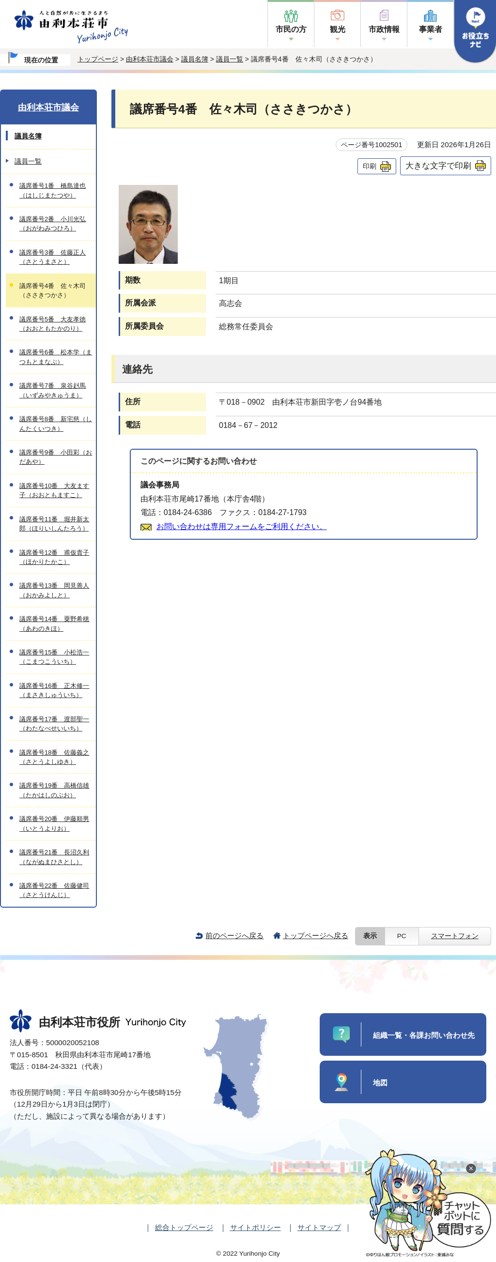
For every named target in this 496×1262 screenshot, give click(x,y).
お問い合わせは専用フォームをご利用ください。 (241, 526)
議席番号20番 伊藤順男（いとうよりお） (54, 823)
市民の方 (291, 29)
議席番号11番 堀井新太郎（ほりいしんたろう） (54, 524)
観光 (337, 29)
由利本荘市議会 (149, 59)
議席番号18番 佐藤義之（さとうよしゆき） (54, 757)
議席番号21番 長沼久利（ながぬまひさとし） (54, 857)
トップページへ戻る (315, 935)
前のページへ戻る (234, 935)
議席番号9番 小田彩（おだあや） (55, 457)
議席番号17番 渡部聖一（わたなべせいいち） (54, 723)
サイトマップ (319, 1227)
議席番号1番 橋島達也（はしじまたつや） (52, 190)
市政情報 (384, 29)
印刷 (369, 166)
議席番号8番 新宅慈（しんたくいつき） (55, 423)
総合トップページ (184, 1227)
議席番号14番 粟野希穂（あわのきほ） (54, 623)
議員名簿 (194, 59)
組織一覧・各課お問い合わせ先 (424, 1035)
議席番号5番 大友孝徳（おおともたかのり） (52, 324)
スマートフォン (455, 936)
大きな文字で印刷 (438, 165)
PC (401, 936)
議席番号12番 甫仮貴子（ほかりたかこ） (54, 557)
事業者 (430, 29)
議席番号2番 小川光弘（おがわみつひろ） (52, 223)
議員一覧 (229, 59)
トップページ (98, 59)
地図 (380, 1083)
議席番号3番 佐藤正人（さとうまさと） (52, 257)
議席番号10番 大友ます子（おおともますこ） (54, 490)
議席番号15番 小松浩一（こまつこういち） (54, 657)
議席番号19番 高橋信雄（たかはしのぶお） (54, 790)
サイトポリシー (255, 1227)
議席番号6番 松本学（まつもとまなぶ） (55, 357)
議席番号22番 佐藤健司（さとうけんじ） (54, 890)
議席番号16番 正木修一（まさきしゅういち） (54, 690)
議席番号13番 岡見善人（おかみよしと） (54, 590)
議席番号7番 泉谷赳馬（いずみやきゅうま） (52, 390)
